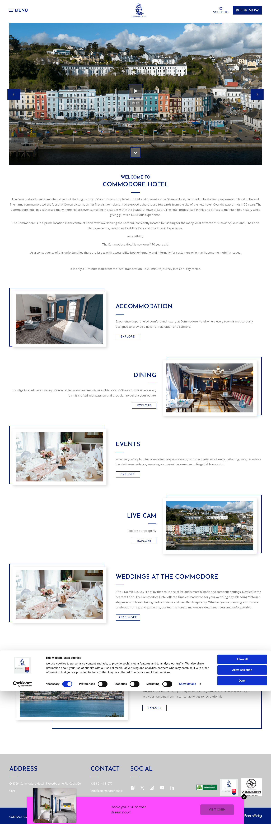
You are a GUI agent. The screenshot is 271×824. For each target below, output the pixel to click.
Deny (242, 813)
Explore (128, 337)
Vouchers (218, 12)
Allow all (242, 792)
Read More (128, 617)
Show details (187, 817)
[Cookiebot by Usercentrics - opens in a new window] (22, 817)
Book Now (246, 12)
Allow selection (242, 803)
